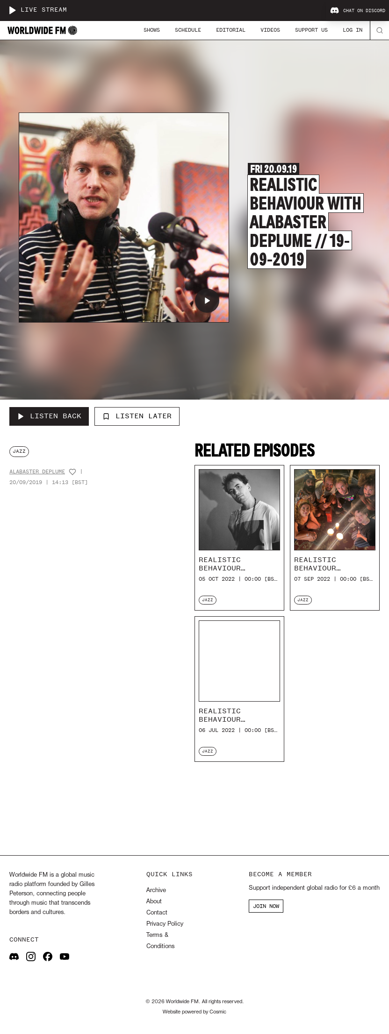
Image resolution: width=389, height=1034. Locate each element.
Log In (352, 30)
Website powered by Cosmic (194, 1012)
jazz (19, 451)
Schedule (188, 30)
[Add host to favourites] (72, 472)
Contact (156, 912)
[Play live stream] (12, 10)
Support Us (311, 30)
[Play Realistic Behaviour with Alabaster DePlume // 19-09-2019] (207, 300)
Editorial (230, 30)
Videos (270, 30)
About (154, 901)
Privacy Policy (164, 924)
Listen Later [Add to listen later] (137, 416)
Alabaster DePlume (37, 472)
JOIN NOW (266, 906)
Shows (152, 30)
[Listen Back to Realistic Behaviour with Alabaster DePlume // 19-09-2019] (49, 416)
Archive (156, 890)
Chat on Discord (357, 10)
